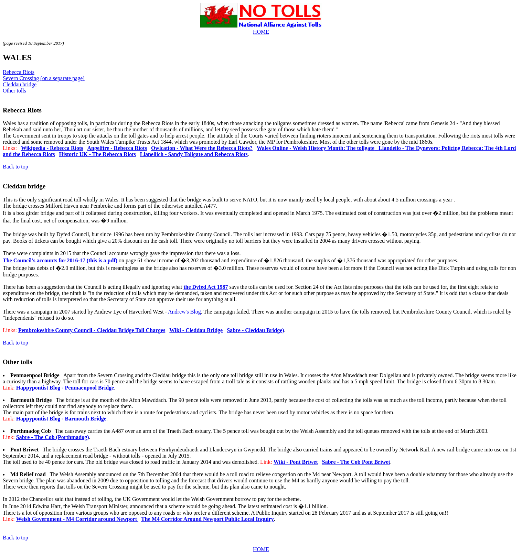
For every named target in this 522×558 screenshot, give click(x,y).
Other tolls (14, 91)
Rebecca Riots (18, 72)
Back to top (15, 166)
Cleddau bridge (19, 84)
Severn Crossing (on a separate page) (44, 78)
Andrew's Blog (184, 312)
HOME (261, 32)
